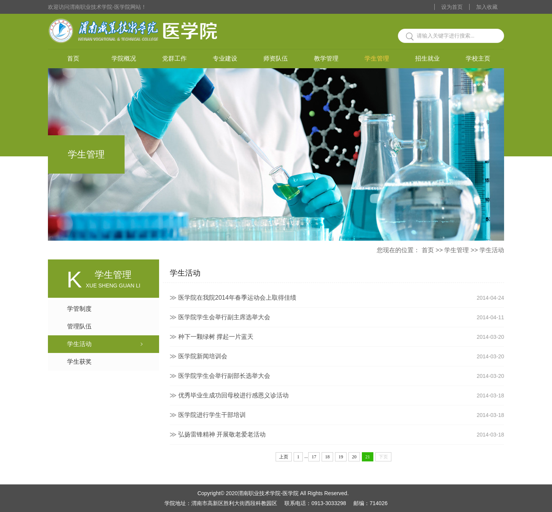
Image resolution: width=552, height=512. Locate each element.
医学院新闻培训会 (341, 356)
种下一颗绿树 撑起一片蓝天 (341, 336)
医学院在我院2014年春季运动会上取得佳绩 (341, 297)
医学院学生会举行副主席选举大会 (341, 317)
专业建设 (225, 58)
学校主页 (478, 58)
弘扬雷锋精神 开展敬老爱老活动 (341, 434)
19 (340, 456)
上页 (283, 456)
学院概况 (124, 58)
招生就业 (427, 58)
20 (354, 456)
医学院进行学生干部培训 (341, 415)
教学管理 (326, 58)
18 (327, 456)
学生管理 (377, 58)
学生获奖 (79, 361)
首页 (73, 58)
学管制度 (79, 308)
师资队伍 (275, 58)
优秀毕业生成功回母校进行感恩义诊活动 (341, 395)
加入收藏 (487, 7)
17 (314, 456)
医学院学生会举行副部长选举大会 (341, 376)
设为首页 (452, 7)
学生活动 (492, 250)
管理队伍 (79, 326)
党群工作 (174, 58)
